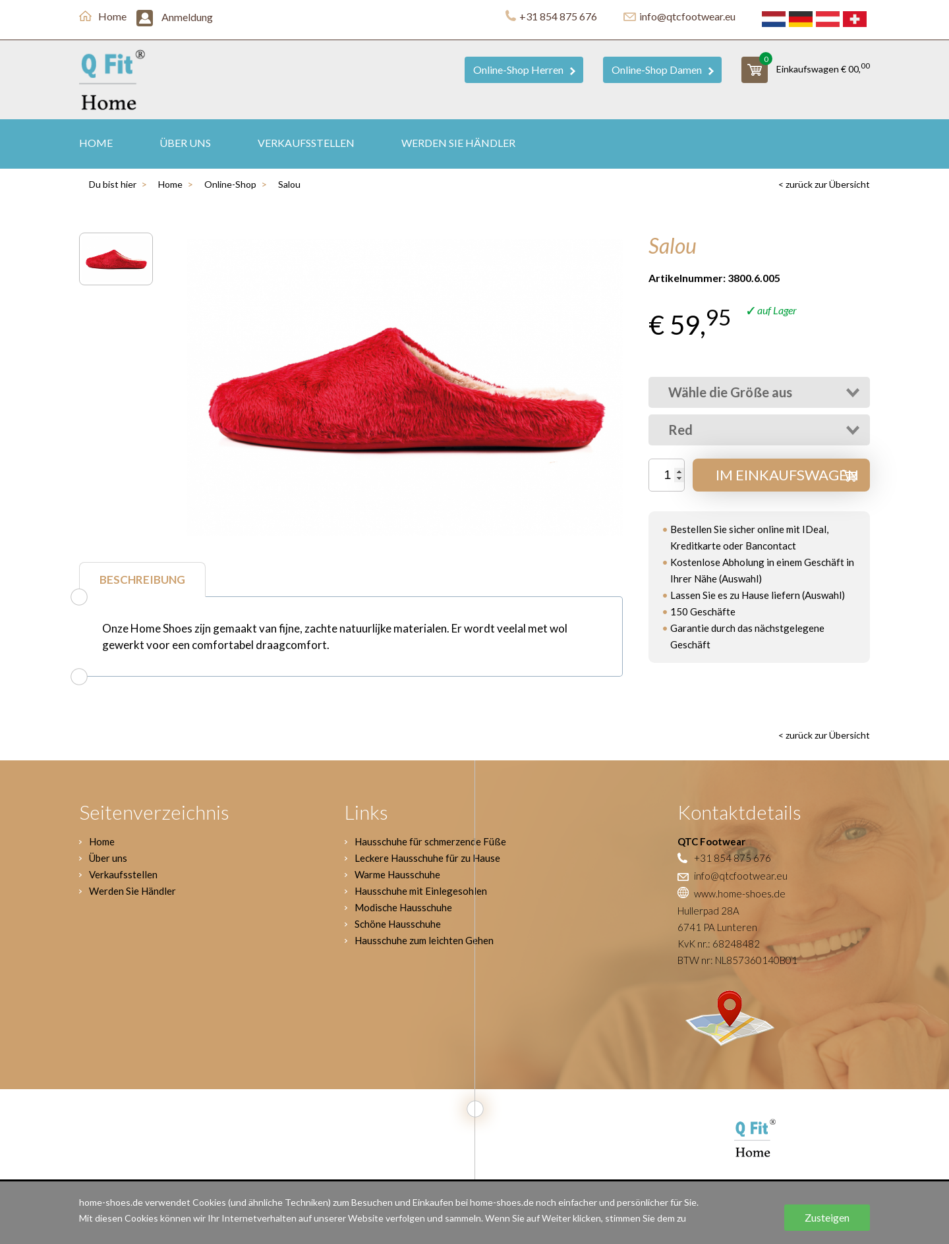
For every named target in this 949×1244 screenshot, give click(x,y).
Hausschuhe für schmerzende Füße (430, 841)
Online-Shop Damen (663, 69)
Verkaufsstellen (306, 142)
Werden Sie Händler (458, 142)
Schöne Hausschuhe (398, 924)
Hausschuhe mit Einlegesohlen (421, 891)
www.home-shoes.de (731, 893)
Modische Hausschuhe (403, 907)
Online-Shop (230, 184)
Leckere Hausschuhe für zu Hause (427, 858)
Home (103, 16)
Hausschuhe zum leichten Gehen (424, 940)
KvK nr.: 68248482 (718, 943)
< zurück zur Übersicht (824, 184)
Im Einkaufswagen (787, 475)
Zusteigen (827, 1217)
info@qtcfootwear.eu (679, 16)
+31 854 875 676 (551, 16)
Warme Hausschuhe (397, 874)
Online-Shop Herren (524, 69)
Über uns (185, 142)
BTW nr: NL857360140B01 (737, 960)
